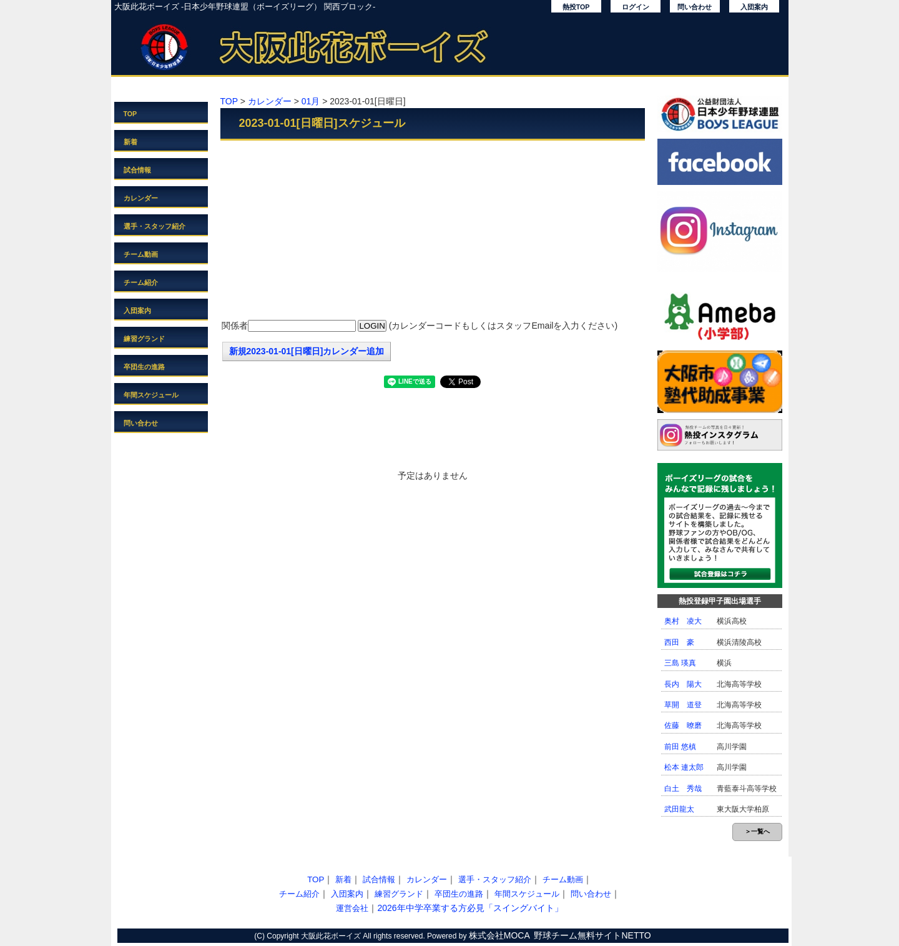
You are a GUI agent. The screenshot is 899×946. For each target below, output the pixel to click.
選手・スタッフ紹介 (154, 226)
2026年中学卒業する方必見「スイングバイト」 (469, 908)
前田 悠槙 (680, 746)
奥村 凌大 (683, 621)
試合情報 (137, 170)
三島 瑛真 (680, 663)
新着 (130, 142)
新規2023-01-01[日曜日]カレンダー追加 (307, 351)
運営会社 (352, 908)
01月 (311, 101)
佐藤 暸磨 (683, 725)
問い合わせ (694, 7)
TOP (130, 113)
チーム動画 (141, 254)
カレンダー (141, 198)
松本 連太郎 (684, 767)
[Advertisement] (432, 231)
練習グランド (144, 338)
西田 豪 (679, 642)
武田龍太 (679, 809)
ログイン (635, 7)
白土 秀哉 (683, 788)
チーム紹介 (141, 282)
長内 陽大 (683, 684)
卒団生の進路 (144, 367)
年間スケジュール (151, 395)
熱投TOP (576, 7)
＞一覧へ (757, 831)
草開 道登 (683, 704)
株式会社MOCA (499, 935)
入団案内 (754, 7)
